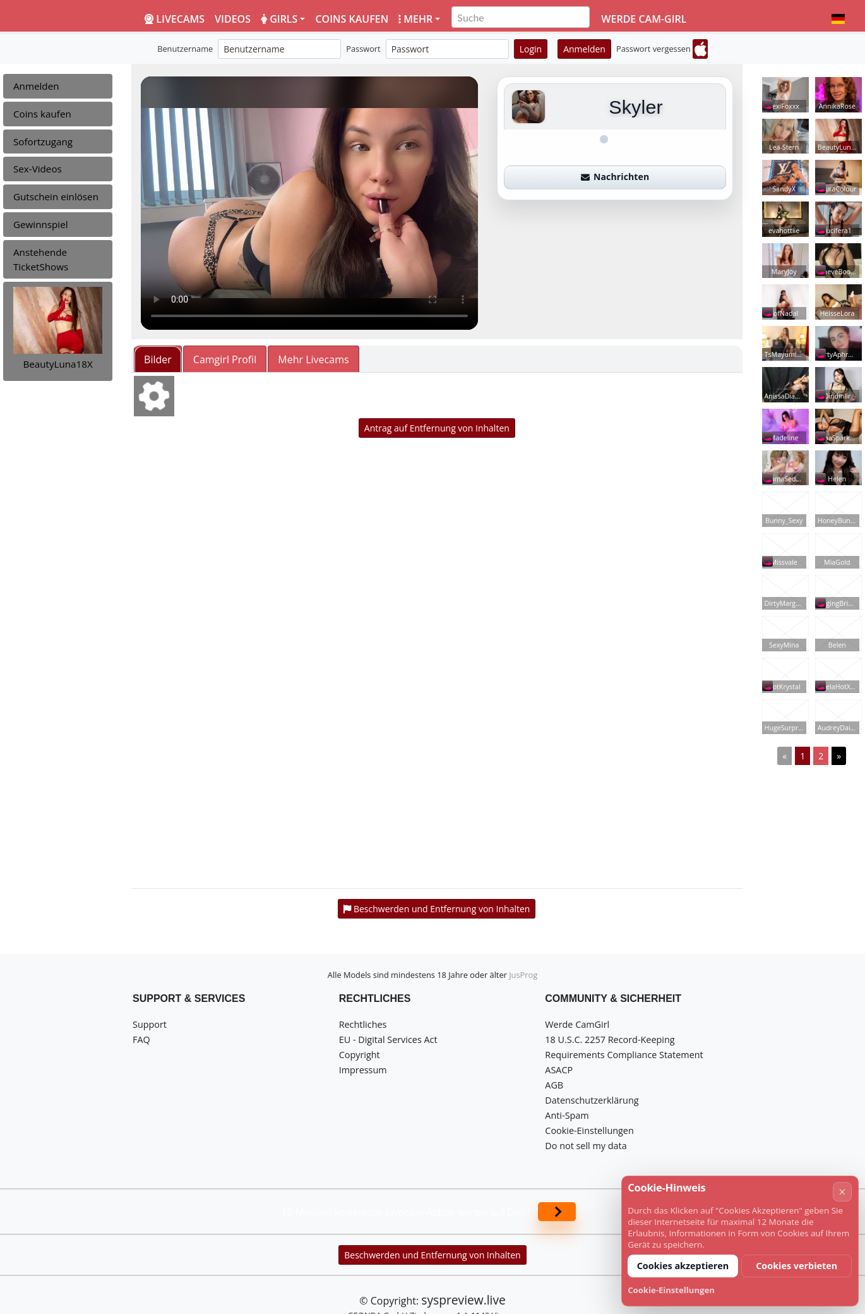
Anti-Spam (566, 1115)
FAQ (141, 1040)
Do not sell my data (585, 1146)
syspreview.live (463, 1299)
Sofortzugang (43, 141)
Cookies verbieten (796, 1266)
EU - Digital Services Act (388, 1040)
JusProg (523, 974)
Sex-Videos (37, 168)
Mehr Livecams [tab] (313, 359)
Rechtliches (363, 1024)
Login (531, 49)
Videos (233, 19)
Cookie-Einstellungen (589, 1130)
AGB (554, 1085)
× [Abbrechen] (841, 1191)
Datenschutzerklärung (591, 1100)
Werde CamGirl (577, 1024)
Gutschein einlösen (55, 196)
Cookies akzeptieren (683, 1266)
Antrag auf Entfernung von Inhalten (437, 428)
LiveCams (175, 19)
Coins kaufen (351, 19)
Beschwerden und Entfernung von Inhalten (432, 1255)
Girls (279, 19)
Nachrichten (615, 177)
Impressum (363, 1070)
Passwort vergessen (653, 48)
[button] (838, 19)
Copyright (359, 1055)
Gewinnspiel (40, 224)
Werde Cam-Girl (643, 19)
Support (150, 1024)
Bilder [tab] (158, 359)
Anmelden (584, 49)
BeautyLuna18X (57, 364)
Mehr (415, 19)
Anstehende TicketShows (40, 259)
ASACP (559, 1070)
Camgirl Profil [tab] (225, 359)
